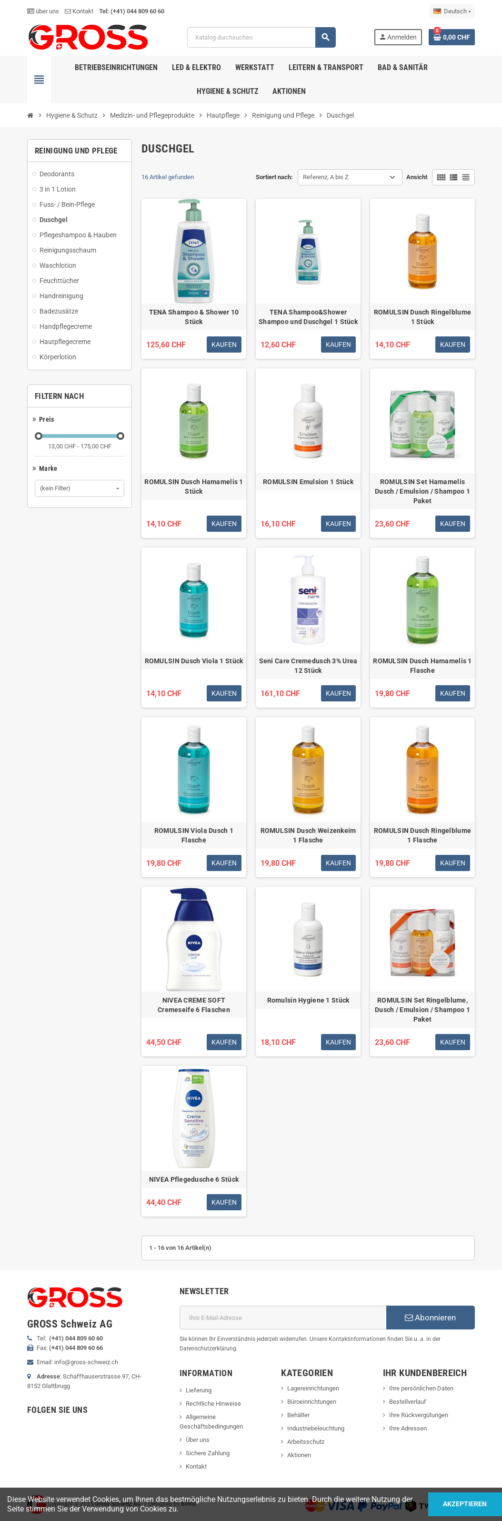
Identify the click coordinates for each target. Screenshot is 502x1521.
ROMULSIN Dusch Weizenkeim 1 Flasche (308, 835)
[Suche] (261, 37)
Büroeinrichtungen (311, 1401)
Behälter (298, 1415)
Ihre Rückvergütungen (418, 1415)
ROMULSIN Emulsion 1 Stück (308, 482)
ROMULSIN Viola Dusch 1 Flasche (193, 835)
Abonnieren (430, 1317)
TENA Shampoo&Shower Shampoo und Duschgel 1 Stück (308, 316)
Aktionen (299, 1455)
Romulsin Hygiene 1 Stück (308, 1000)
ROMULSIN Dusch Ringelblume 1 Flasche (422, 835)
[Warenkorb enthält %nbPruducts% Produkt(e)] (452, 37)
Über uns (198, 1439)
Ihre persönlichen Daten (421, 1388)
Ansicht (416, 177)
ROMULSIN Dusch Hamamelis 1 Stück (193, 486)
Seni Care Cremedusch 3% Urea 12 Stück (308, 665)
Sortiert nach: (274, 177)
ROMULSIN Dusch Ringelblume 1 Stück (422, 316)
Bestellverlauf (407, 1401)
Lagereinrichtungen (313, 1388)
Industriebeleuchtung (315, 1428)
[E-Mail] (283, 1317)
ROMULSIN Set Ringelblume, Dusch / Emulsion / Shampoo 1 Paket (422, 1009)
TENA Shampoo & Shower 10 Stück (194, 316)
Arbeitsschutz (305, 1441)
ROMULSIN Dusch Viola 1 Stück (194, 661)
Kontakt (79, 11)
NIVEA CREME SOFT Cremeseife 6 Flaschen (194, 1005)
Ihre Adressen (408, 1428)
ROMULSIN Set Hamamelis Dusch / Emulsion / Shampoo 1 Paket (422, 491)
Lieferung (198, 1390)
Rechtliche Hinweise (213, 1403)
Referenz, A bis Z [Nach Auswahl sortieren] (326, 177)
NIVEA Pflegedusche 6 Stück (194, 1179)
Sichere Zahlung (208, 1453)
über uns (43, 11)
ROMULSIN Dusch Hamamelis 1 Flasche (422, 665)
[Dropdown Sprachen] (452, 11)
